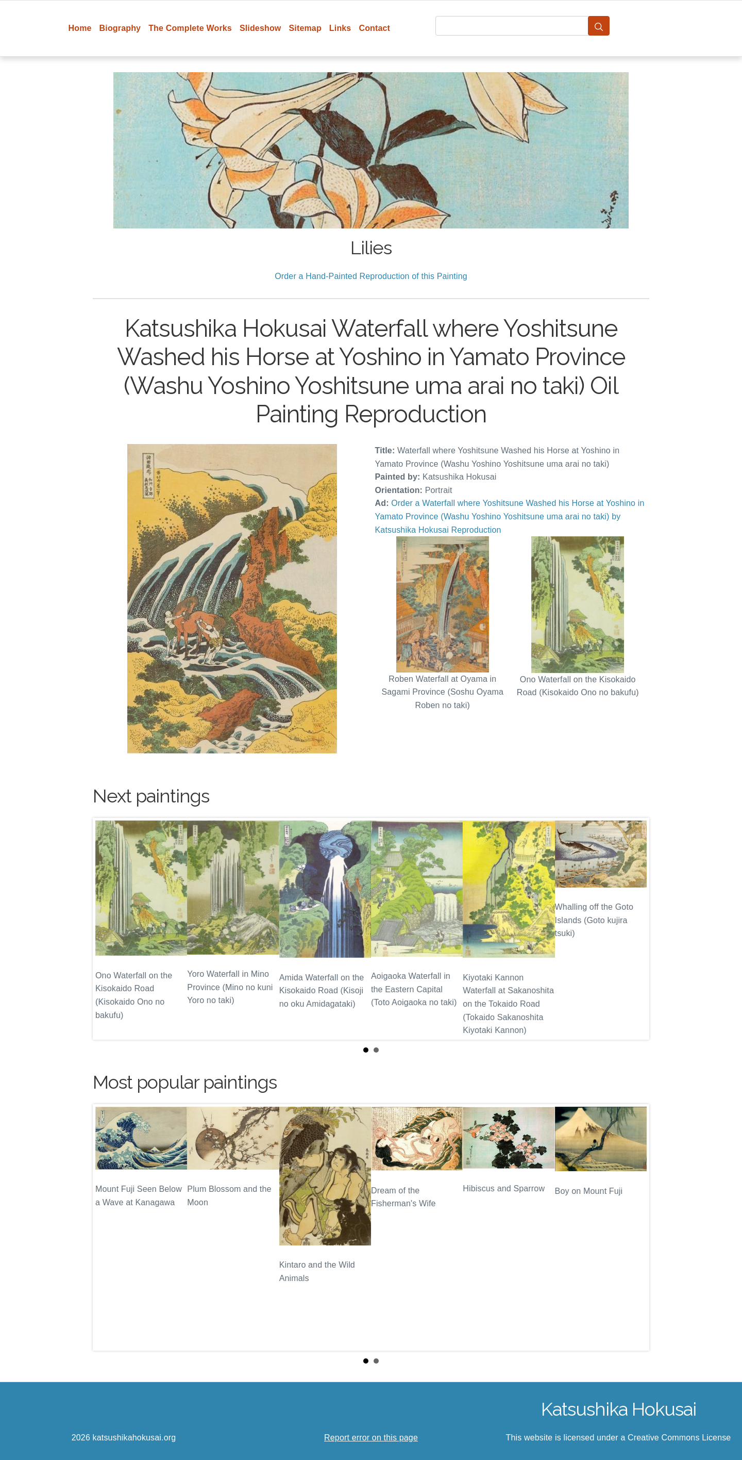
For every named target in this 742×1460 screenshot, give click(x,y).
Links (340, 28)
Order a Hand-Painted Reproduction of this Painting (371, 276)
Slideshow (260, 28)
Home (80, 28)
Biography (120, 28)
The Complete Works (190, 28)
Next (633, 929)
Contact (374, 28)
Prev (108, 929)
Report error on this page (371, 1437)
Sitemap (305, 28)
